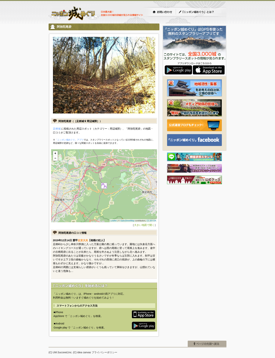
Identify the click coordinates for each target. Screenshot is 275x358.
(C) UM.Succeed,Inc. (60, 352)
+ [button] (55, 153)
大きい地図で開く (144, 225)
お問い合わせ (162, 11)
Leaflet (113, 221)
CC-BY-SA (151, 221)
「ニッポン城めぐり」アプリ (69, 139)
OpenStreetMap (127, 221)
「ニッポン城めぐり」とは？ (199, 11)
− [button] (55, 158)
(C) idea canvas (82, 352)
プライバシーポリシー (104, 352)
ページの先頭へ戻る (207, 344)
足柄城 (57, 128)
